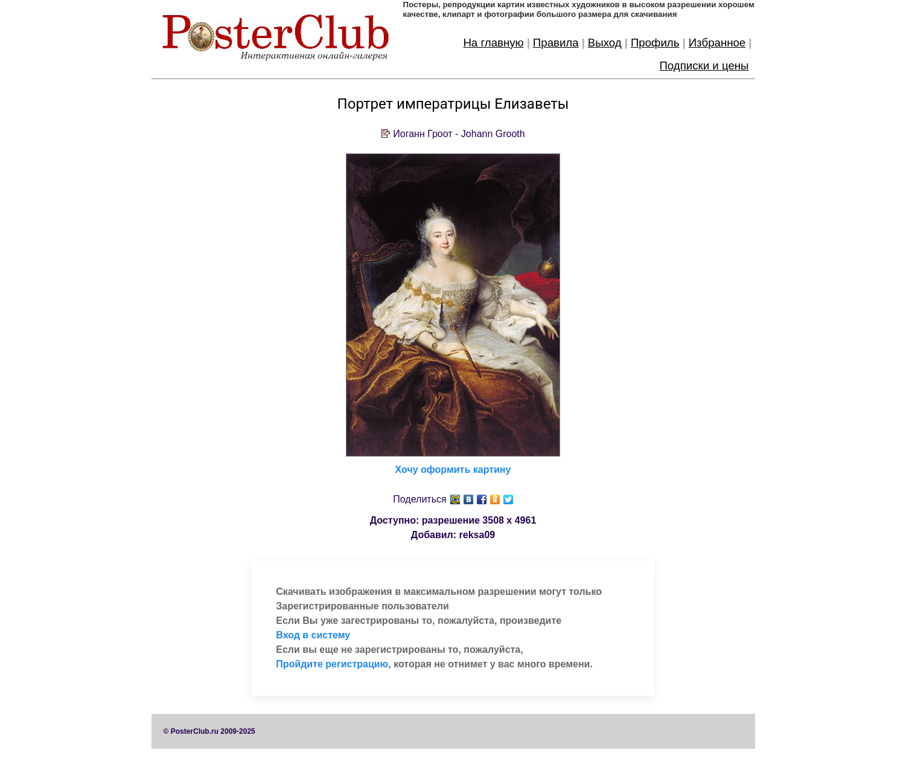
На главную (493, 42)
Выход (605, 42)
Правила (556, 42)
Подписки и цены (703, 65)
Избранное (717, 42)
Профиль (655, 42)
